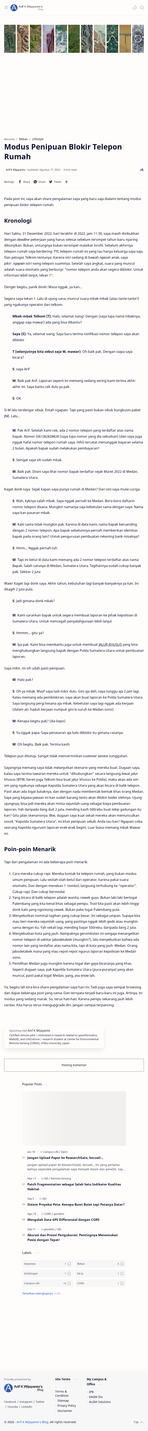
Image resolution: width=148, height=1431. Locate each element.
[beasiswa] (47, 1264)
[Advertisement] (74, 99)
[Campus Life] (51, 1152)
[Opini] (64, 1152)
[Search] (142, 7)
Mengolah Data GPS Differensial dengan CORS (63, 1219)
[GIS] (47, 1178)
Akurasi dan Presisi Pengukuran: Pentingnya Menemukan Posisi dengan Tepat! (72, 1237)
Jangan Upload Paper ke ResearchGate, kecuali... (65, 1158)
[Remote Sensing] (61, 1178)
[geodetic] (59, 1214)
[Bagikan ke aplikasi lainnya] (66, 182)
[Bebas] (100, 1264)
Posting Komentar (74, 1065)
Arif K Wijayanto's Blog (32, 1422)
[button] (135, 7)
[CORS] (48, 1214)
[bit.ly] (100, 1273)
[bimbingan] (47, 1273)
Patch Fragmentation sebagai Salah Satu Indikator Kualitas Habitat (74, 1186)
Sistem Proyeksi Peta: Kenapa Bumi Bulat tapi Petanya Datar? (76, 1204)
